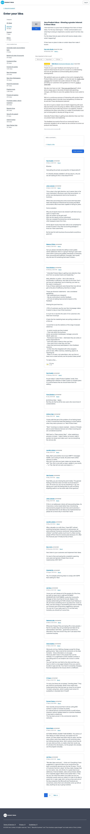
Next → (56, 795)
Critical (59, 60)
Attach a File (51, 144)
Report (59, 163)
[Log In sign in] (86, 2)
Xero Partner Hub (12, 125)
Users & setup (11, 119)
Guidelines (33, 824)
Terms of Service (10, 824)
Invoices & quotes (12, 67)
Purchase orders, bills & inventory (14, 102)
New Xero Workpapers (13, 78)
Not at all (40, 60)
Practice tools (11, 89)
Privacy (22, 824)
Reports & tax (11, 108)
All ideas (9, 23)
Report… (56, 51)
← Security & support (9, 8)
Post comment (77, 151)
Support (9, 32)
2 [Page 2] (49, 795)
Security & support (12, 114)
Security (9, 26)
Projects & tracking (12, 95)
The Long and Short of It (68, 88)
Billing (9, 38)
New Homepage (12, 72)
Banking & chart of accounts (15, 55)
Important (49, 60)
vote (36, 28)
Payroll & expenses (13, 84)
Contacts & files (11, 61)
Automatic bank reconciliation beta (16, 49)
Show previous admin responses (52, 129)
